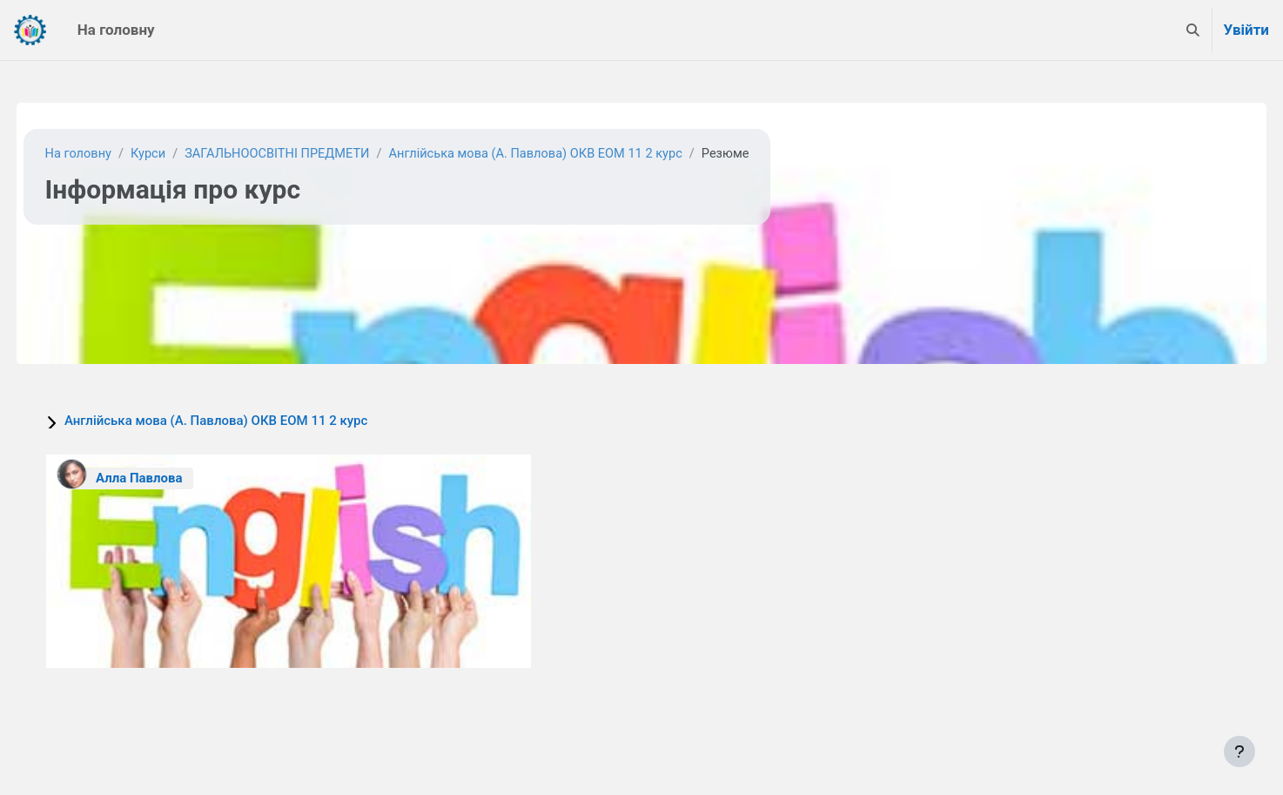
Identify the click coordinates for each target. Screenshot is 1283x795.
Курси (183, 154)
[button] (1193, 30)
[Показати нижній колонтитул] (1239, 751)
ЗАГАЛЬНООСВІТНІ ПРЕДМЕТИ (316, 154)
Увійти (1246, 29)
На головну (111, 154)
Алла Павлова (171, 478)
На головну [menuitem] (116, 29)
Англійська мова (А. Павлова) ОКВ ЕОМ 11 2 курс (581, 154)
